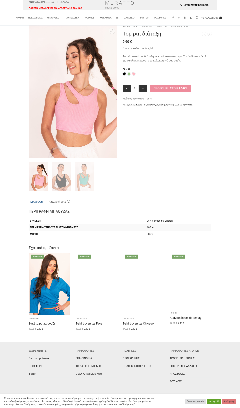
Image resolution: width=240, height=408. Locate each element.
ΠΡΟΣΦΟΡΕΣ (36, 366)
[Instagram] (178, 17)
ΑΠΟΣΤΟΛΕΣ (177, 373)
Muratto (120, 3)
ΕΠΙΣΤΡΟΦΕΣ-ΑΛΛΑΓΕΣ (184, 366)
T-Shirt (32, 373)
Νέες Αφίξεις (166, 104)
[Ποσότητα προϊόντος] (135, 88)
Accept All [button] (214, 401)
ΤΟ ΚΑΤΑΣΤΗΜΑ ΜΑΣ (89, 366)
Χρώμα (126, 68)
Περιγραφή (36, 201)
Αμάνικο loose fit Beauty (185, 318)
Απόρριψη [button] (229, 401)
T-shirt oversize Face (89, 323)
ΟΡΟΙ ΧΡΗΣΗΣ (131, 358)
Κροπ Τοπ (162, 26)
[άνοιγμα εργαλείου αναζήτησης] (197, 17)
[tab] (36, 202)
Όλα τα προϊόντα (183, 104)
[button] (112, 31)
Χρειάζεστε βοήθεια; (194, 5)
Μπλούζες (147, 26)
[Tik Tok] (184, 17)
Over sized (81, 318)
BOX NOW (176, 381)
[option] (124, 73)
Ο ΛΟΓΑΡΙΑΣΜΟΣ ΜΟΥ (89, 373)
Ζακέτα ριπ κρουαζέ (42, 323)
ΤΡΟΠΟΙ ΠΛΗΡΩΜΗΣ (182, 358)
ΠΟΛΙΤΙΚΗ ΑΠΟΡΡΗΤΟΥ (137, 366)
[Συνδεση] (190, 17)
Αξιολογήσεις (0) (59, 201)
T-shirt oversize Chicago (138, 323)
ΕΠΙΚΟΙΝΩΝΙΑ (84, 358)
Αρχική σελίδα (130, 26)
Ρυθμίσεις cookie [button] (195, 401)
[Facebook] (173, 17)
